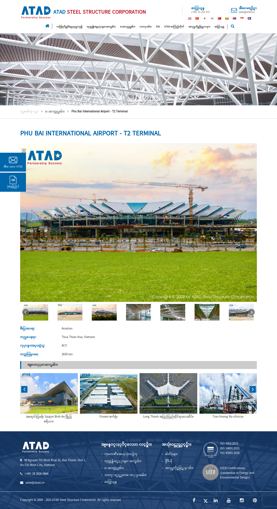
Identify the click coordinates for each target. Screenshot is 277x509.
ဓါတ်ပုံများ (171, 454)
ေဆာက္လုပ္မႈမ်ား (127, 27)
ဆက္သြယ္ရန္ (219, 27)
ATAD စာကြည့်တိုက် (174, 27)
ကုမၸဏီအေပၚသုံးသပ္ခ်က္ (120, 454)
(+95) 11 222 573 (200, 12)
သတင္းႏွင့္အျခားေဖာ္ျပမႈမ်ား (125, 475)
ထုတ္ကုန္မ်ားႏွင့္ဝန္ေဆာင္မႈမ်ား (101, 27)
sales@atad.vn (247, 12)
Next (251, 222)
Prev (25, 222)
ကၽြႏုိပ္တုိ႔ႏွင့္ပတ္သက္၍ (69, 27)
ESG (158, 27)
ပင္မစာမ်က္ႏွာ (29, 111)
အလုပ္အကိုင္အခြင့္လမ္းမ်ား (179, 468)
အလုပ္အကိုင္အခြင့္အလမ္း (199, 27)
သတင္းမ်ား (146, 27)
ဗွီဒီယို (168, 461)
